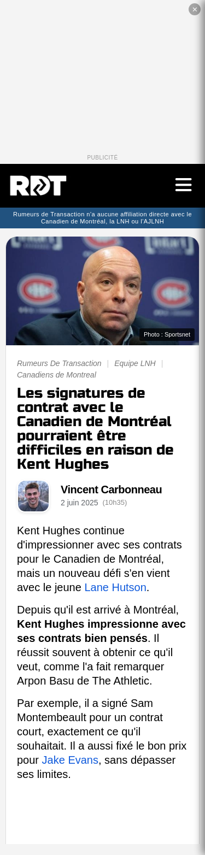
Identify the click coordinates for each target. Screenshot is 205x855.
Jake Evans (70, 760)
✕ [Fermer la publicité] (195, 9)
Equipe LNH (135, 363)
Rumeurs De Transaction (59, 363)
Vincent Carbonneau (111, 489)
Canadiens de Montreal (56, 374)
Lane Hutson (115, 587)
